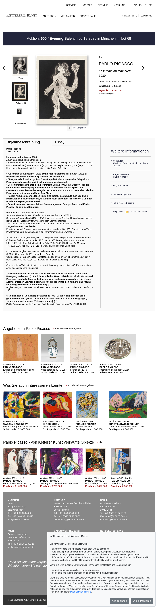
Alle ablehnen (119, 601)
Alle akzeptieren (142, 601)
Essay (59, 142)
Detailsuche (146, 16)
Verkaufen (68, 16)
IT (145, 5)
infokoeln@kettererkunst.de (21, 547)
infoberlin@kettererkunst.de (113, 519)
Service (71, 5)
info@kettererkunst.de (18, 519)
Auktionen (49, 16)
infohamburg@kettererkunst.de (69, 519)
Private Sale (88, 16)
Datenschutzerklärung (80, 592)
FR (150, 5)
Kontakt (87, 5)
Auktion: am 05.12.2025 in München (72, 39)
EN (140, 5)
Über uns (119, 5)
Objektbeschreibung (23, 142)
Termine (103, 5)
